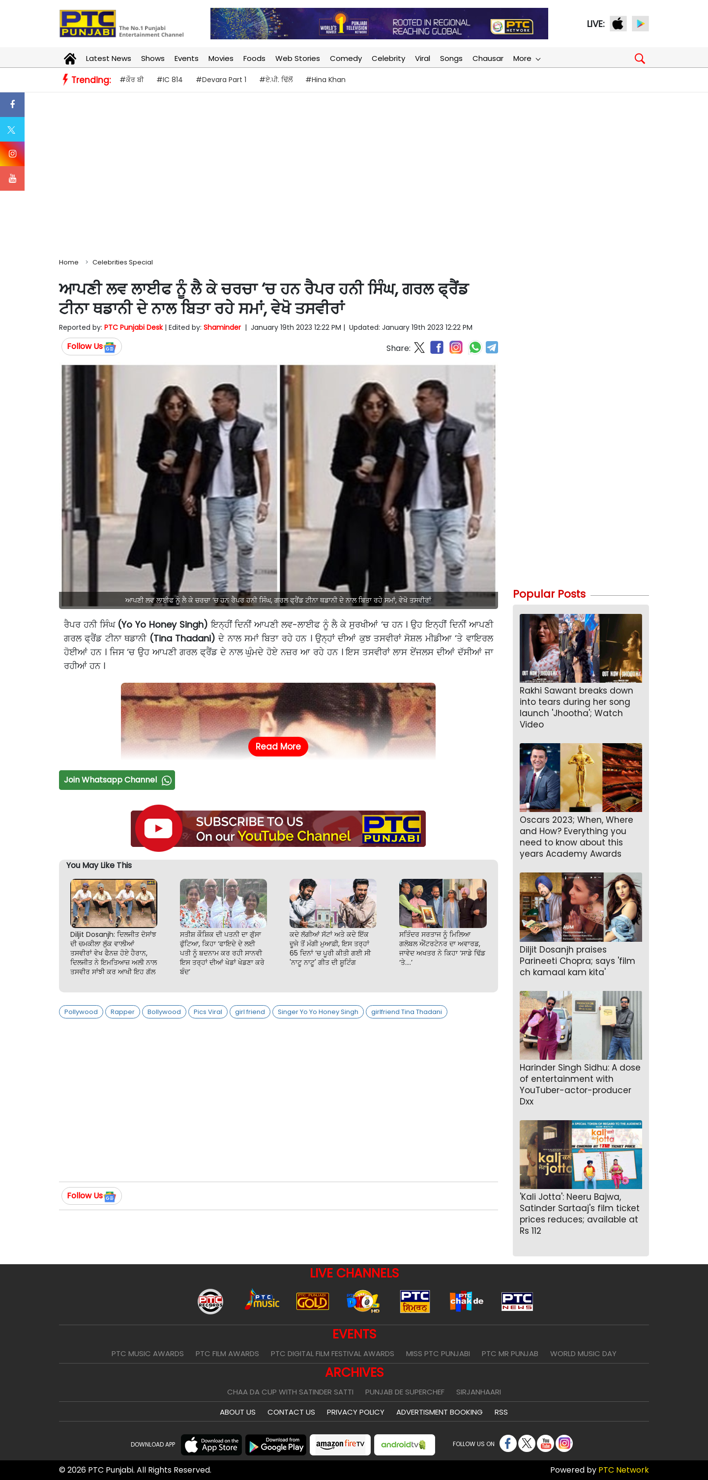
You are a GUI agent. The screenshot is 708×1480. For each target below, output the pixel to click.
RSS (501, 1412)
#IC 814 (169, 80)
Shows (153, 58)
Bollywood (164, 1011)
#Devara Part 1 (221, 80)
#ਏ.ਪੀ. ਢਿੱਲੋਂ (276, 80)
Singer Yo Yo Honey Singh (318, 1011)
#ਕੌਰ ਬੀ (131, 80)
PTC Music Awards (148, 1353)
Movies (221, 58)
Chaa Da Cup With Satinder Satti (290, 1392)
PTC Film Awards (227, 1353)
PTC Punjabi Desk (133, 327)
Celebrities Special (122, 262)
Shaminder (222, 327)
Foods (254, 58)
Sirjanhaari (478, 1392)
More (526, 58)
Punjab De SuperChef (404, 1392)
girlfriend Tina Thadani (406, 1011)
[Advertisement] (354, 173)
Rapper (123, 1011)
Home (69, 262)
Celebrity (388, 58)
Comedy (346, 58)
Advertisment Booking (439, 1412)
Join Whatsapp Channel (119, 779)
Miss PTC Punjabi (438, 1353)
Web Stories (297, 58)
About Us (238, 1412)
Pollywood (81, 1011)
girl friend (250, 1011)
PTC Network (623, 1470)
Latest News (108, 58)
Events (187, 58)
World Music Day (583, 1353)
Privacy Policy (355, 1412)
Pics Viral (208, 1011)
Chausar (487, 58)
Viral (422, 58)
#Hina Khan (325, 80)
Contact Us (291, 1412)
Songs (451, 58)
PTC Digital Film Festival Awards (332, 1353)
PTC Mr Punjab (510, 1353)
